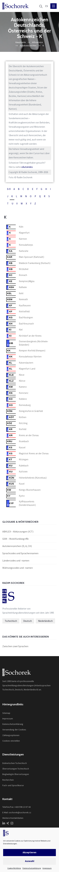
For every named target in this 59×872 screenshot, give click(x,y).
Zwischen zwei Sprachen (15, 646)
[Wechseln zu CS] (46, 6)
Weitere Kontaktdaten (12, 818)
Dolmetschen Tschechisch (14, 763)
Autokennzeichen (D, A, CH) (17, 546)
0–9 (8, 189)
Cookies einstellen (11, 740)
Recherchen (8, 779)
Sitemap (6, 713)
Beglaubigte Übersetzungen (15, 774)
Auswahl (29, 861)
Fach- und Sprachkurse (13, 785)
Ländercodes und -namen (15, 560)
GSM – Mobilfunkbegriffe (15, 538)
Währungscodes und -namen (17, 567)
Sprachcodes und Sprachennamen (20, 553)
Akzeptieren (29, 852)
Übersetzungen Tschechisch (15, 768)
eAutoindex (27, 166)
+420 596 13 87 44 (22, 807)
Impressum (47, 868)
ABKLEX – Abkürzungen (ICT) (17, 531)
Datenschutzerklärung (31, 868)
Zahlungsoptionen (10, 735)
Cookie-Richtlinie (14, 868)
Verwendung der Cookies (14, 729)
